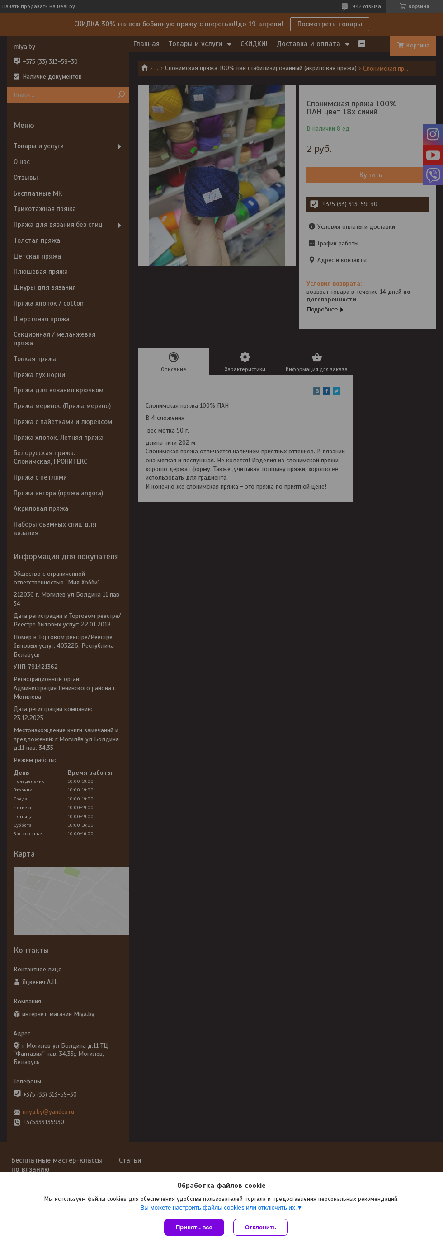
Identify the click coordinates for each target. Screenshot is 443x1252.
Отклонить (260, 1227)
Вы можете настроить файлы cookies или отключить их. (218, 1207)
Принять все (194, 1227)
